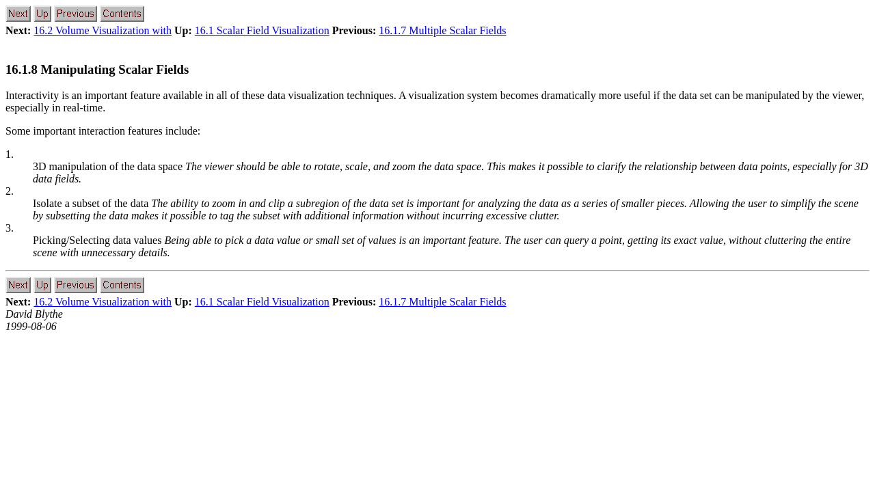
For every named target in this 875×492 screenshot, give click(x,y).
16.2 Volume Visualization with (102, 30)
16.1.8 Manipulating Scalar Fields (97, 69)
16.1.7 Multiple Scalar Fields (442, 30)
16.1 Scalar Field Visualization (262, 30)
